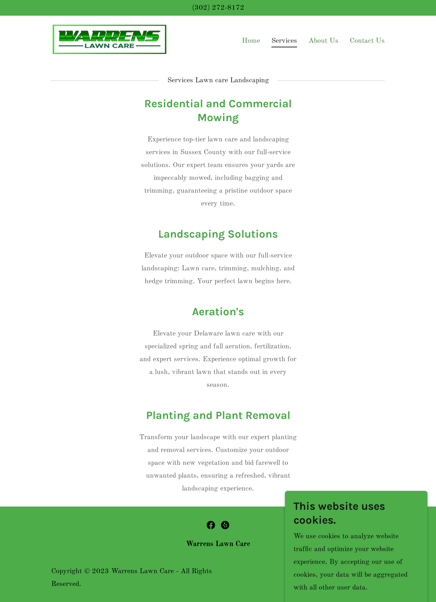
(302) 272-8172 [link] (218, 7)
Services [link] (284, 41)
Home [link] (251, 41)
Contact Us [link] (367, 41)
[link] (109, 39)
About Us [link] (323, 41)
